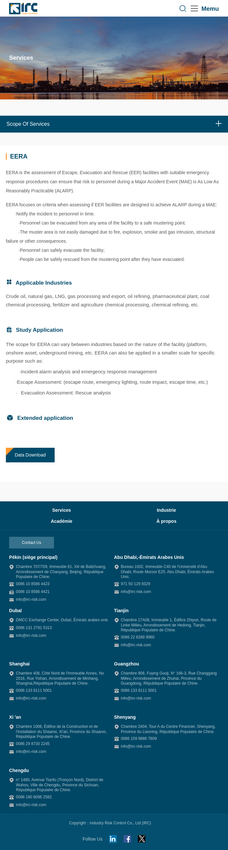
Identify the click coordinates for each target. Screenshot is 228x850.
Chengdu (19, 770)
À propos (166, 521)
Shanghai (19, 663)
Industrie (166, 510)
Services (61, 510)
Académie (61, 521)
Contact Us (31, 542)
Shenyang (125, 717)
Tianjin (121, 610)
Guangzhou (126, 663)
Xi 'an (15, 717)
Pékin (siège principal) (33, 557)
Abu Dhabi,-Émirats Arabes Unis (149, 557)
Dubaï (15, 610)
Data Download (30, 454)
